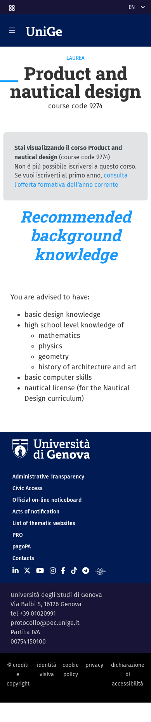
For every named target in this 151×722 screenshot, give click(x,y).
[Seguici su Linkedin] (15, 571)
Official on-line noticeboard (47, 500)
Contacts (23, 558)
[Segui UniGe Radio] (100, 571)
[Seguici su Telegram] (85, 571)
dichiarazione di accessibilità (127, 674)
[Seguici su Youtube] (40, 571)
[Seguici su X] (27, 571)
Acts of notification (35, 511)
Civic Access (27, 488)
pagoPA (21, 546)
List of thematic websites (43, 523)
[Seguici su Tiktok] (74, 571)
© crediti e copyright (18, 674)
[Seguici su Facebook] (63, 571)
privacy (94, 665)
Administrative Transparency (48, 476)
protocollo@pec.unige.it (45, 622)
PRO (17, 535)
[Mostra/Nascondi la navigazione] (12, 30)
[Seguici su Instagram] (53, 571)
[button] (11, 5)
